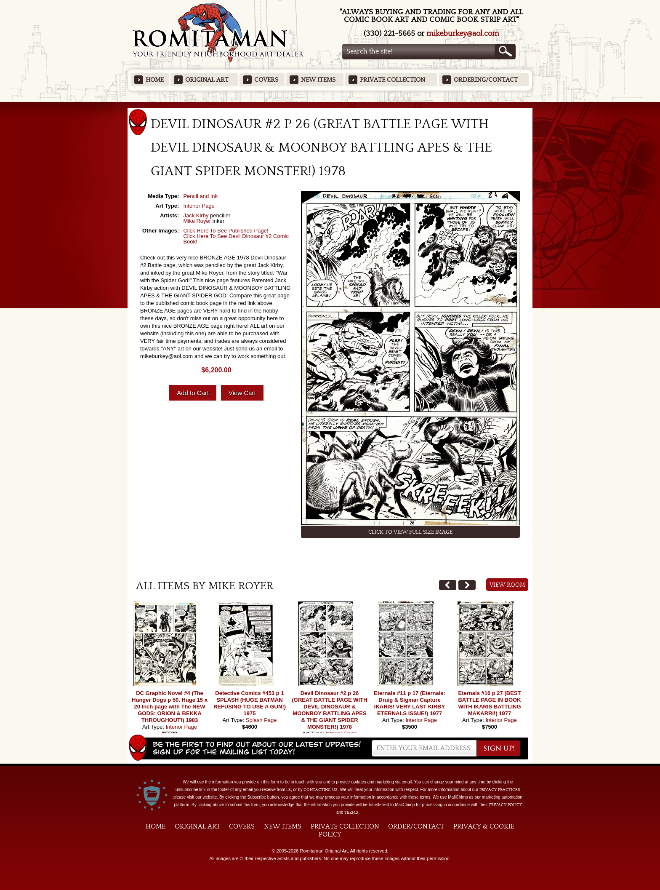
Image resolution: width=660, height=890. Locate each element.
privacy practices (499, 789)
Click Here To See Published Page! (225, 230)
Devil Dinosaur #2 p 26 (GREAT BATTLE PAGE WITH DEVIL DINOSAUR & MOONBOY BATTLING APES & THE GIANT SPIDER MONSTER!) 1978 (329, 710)
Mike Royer (197, 221)
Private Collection (392, 79)
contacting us (320, 789)
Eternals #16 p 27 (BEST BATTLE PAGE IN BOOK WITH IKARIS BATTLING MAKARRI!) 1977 (489, 703)
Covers (266, 79)
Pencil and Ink (200, 196)
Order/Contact (416, 826)
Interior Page (198, 206)
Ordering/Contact (486, 79)
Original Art (207, 79)
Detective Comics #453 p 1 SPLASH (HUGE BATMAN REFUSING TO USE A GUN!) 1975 (249, 703)
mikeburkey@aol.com (462, 33)
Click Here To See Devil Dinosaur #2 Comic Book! (235, 239)
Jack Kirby (195, 215)
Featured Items (330, 105)
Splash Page (261, 720)
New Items (318, 79)
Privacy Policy (505, 804)
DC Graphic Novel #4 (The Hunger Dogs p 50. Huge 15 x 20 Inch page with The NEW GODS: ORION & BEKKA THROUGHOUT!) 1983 (170, 706)
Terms (351, 812)
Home (155, 79)
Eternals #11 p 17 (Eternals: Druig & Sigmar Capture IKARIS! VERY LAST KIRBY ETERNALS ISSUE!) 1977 (409, 703)
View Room (507, 585)
